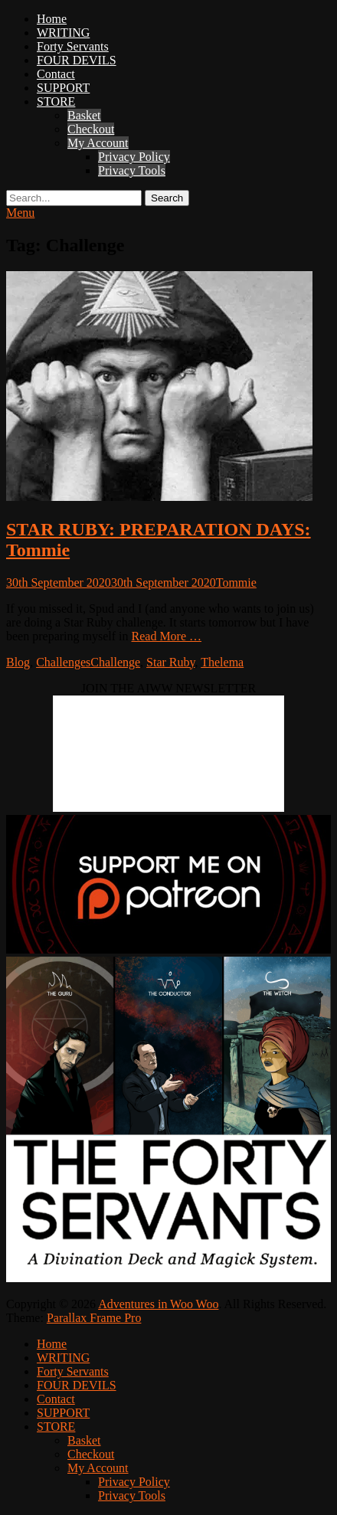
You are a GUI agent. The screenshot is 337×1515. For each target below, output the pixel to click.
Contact (56, 73)
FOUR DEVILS (76, 60)
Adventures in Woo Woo (158, 1303)
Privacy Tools (131, 170)
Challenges (63, 662)
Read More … (167, 636)
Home (52, 18)
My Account (98, 142)
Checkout (90, 129)
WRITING (63, 32)
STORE (56, 101)
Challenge (115, 662)
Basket (84, 115)
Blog (18, 662)
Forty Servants (73, 46)
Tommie (236, 582)
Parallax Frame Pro (94, 1317)
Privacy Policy (134, 156)
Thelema (222, 662)
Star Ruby (170, 662)
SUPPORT (63, 87)
